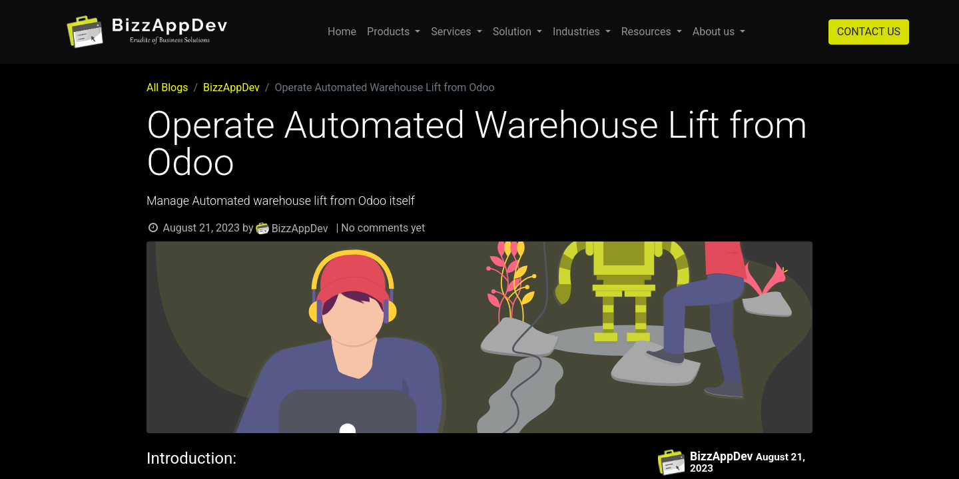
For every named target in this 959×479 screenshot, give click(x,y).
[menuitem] (342, 32)
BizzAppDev (231, 87)
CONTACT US (868, 31)
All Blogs (167, 87)
